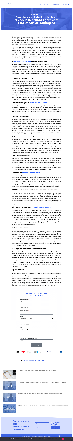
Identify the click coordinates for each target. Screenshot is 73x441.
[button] (38, 360)
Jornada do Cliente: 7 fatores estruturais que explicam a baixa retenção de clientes (42, 382)
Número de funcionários (26, 333)
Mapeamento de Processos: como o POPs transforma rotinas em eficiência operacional (43, 405)
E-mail (21, 305)
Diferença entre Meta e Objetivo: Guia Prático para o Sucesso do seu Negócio (40, 393)
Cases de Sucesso (56, 4)
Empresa (22, 321)
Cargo (21, 316)
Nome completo (24, 299)
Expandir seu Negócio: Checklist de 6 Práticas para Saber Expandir (37, 370)
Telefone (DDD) (24, 310)
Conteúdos (66, 4)
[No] (71, 439)
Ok (63, 438)
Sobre (40, 4)
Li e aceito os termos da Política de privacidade (55, 424)
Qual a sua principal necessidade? (29, 338)
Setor (21, 327)
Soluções (46, 4)
